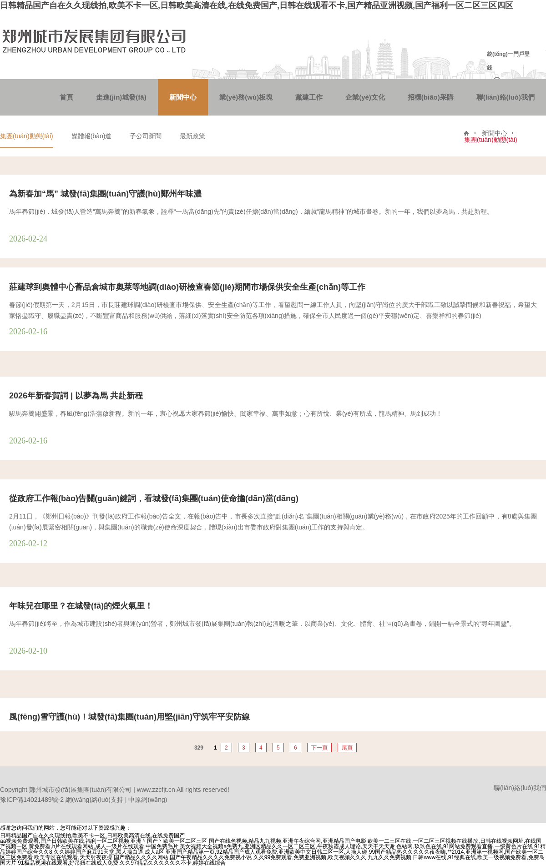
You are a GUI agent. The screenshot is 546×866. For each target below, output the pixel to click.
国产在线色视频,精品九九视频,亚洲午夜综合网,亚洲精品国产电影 (287, 841)
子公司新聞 (146, 136)
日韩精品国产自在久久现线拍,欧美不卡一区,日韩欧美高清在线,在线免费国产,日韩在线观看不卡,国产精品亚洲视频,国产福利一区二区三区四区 (256, 5)
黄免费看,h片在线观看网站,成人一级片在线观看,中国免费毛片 (103, 846)
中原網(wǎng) (147, 799)
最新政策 (192, 136)
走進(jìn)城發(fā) (121, 97)
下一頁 (319, 748)
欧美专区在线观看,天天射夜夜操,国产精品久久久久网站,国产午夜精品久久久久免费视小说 (143, 857)
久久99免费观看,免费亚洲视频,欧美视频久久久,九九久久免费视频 (332, 857)
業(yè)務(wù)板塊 (246, 97)
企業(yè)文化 (365, 97)
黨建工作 (309, 97)
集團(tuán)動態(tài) (26, 136)
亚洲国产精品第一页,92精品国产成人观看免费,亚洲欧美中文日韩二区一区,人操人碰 (266, 852)
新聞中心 (183, 97)
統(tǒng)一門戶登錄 (508, 61)
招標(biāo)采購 (431, 97)
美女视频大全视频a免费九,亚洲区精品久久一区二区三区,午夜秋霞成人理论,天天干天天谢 (287, 846)
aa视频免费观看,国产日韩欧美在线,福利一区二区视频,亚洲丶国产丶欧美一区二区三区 (103, 841)
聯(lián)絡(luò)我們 (505, 97)
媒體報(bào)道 (91, 136)
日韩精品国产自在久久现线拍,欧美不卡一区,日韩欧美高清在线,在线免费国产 (92, 835)
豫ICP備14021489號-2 (32, 799)
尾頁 (347, 748)
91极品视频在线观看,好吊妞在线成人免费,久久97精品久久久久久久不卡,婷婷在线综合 (122, 863)
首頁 (66, 97)
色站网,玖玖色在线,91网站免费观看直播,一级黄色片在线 (464, 846)
